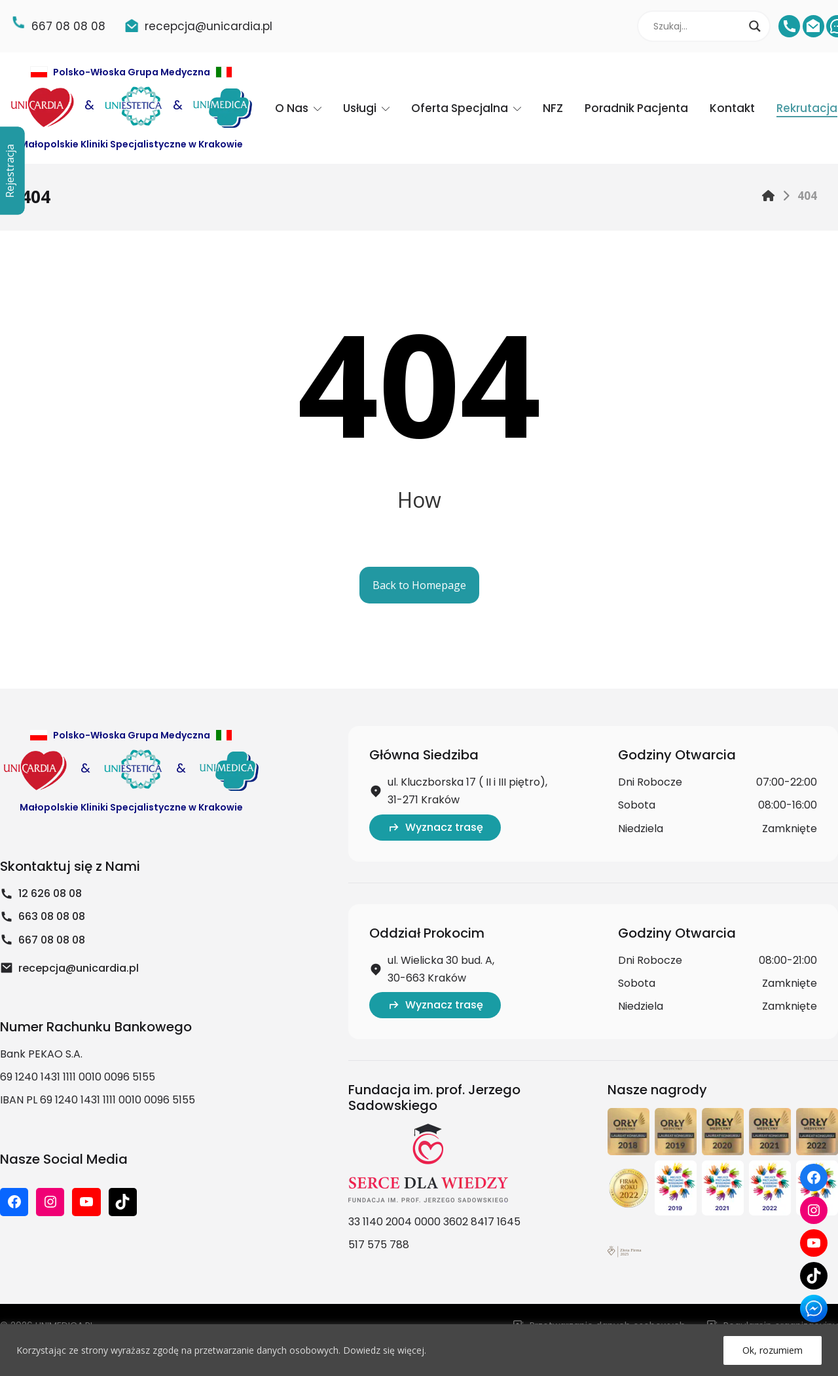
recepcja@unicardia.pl (69, 968)
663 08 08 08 (42, 916)
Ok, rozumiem (772, 1350)
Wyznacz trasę (435, 827)
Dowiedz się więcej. (384, 1350)
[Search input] (697, 26)
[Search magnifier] (755, 26)
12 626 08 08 (41, 893)
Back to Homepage (419, 585)
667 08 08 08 (42, 939)
